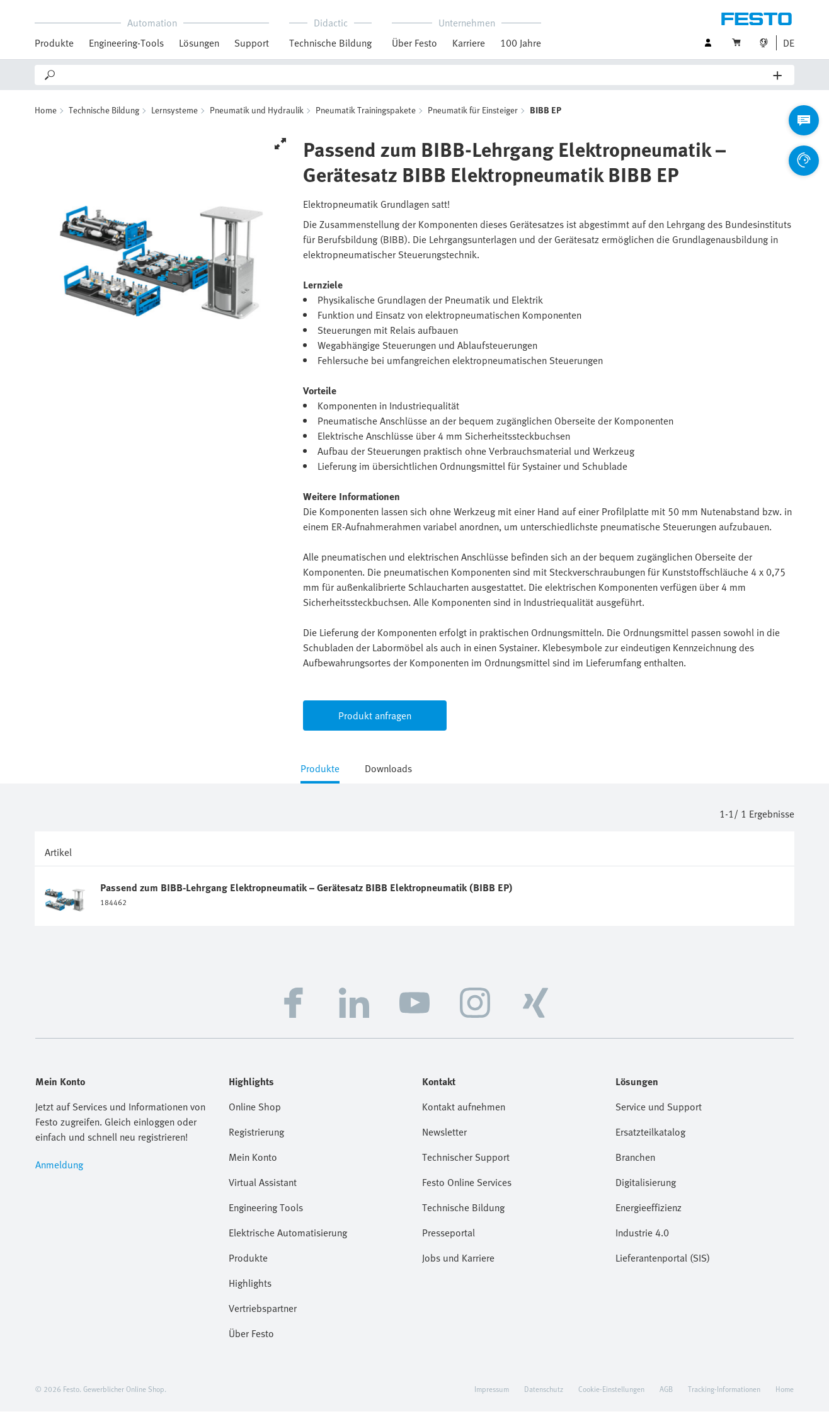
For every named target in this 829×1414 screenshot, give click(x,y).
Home (46, 112)
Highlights (250, 1285)
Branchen (635, 1159)
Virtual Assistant (263, 1184)
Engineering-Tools (126, 42)
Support (251, 42)
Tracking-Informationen (724, 1391)
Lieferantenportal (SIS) (662, 1260)
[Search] (415, 75)
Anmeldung (59, 1167)
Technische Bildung (330, 42)
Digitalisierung (645, 1184)
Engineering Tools (266, 1209)
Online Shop (255, 1109)
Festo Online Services (467, 1184)
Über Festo (414, 42)
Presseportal (448, 1235)
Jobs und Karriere (458, 1260)
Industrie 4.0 (642, 1235)
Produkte (54, 42)
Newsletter (444, 1134)
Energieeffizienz (648, 1209)
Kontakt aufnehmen (463, 1109)
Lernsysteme (174, 112)
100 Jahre (520, 42)
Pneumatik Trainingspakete (366, 112)
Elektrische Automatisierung (288, 1235)
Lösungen (199, 42)
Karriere (468, 42)
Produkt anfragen (374, 718)
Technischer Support (466, 1159)
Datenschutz (543, 1391)
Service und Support (658, 1109)
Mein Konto (253, 1159)
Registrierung (256, 1134)
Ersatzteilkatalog (650, 1134)
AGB (666, 1391)
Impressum (491, 1391)
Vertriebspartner (263, 1310)
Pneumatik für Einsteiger (473, 112)
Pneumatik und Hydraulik (257, 112)
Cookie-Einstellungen (611, 1391)
